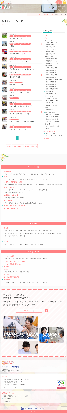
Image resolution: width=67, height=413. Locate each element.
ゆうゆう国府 (39, 244)
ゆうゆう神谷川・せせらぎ (13, 233)
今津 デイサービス (51, 44)
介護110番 (8, 398)
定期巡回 (47, 107)
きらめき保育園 (42, 282)
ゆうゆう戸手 (9, 230)
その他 (47, 128)
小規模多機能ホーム (11, 184)
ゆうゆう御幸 (56, 233)
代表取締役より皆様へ (12, 272)
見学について (25, 174)
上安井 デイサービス (51, 42)
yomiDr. (7, 401)
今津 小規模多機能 (51, 70)
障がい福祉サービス (10, 200)
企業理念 (8, 258)
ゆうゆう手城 (9, 236)
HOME (9, 146)
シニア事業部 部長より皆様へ (20, 258)
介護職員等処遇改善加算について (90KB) (17, 379)
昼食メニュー (55, 133)
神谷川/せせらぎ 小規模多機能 (54, 79)
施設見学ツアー (22, 197)
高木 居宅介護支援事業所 (52, 116)
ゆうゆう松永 (47, 233)
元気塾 (7, 197)
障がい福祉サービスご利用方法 (15, 203)
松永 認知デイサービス (52, 61)
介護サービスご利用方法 (13, 174)
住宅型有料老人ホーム (46, 190)
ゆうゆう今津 (28, 230)
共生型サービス (37, 203)
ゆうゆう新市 (27, 233)
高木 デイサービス (51, 54)
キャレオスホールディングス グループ (35, 408)
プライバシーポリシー (11, 387)
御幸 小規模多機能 (51, 86)
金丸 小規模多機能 (51, 84)
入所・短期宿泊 (9, 187)
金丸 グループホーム (51, 102)
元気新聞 (47, 133)
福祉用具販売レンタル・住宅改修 (14, 205)
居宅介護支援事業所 (50, 112)
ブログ (11, 36)
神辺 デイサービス (26, 36)
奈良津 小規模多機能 (51, 75)
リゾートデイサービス (12, 179)
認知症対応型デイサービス (37, 179)
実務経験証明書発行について (13, 382)
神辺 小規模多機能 (51, 82)
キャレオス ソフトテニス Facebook (15, 384)
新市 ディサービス (51, 49)
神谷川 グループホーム (52, 100)
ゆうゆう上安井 (48, 230)
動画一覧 (46, 138)
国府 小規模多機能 (51, 72)
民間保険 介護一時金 (37, 174)
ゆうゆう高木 (9, 244)
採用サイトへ (29, 311)
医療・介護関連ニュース (16, 396)
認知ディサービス (50, 56)
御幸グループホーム (51, 105)
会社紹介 (7, 269)
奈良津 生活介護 (50, 126)
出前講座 (13, 197)
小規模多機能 (48, 66)
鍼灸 (58, 126)
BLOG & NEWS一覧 (18, 146)
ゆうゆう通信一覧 (14, 261)
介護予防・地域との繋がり (12, 195)
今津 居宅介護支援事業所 (52, 121)
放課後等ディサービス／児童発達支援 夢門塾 (20, 282)
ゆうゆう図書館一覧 (31, 146)
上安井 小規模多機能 (51, 68)
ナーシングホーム (32, 190)
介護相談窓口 (8, 171)
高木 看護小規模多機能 (52, 89)
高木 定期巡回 (49, 109)
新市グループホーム (51, 98)
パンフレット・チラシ (51, 135)
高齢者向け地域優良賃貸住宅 (14, 192)
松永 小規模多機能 (51, 77)
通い (5, 176)
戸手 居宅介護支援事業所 (52, 114)
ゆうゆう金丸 (37, 230)
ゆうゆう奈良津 (37, 233)
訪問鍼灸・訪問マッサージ (12, 208)
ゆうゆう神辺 (18, 230)
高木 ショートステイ (51, 93)
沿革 (28, 272)
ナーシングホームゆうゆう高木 (24, 244)
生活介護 (47, 124)
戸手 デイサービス (51, 47)
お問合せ (58, 2)
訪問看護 (58, 184)
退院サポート (49, 174)
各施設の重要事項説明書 (11, 277)
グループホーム (49, 96)
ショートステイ (49, 91)
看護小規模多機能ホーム (26, 184)
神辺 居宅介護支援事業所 (52, 119)
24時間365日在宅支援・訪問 (13, 182)
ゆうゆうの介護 (9, 256)
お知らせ (46, 36)
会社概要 (23, 272)
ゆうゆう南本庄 (19, 236)
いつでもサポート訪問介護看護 (45, 184)
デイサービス (17, 36)
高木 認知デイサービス (52, 63)
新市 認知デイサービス (52, 58)
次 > (26, 138)
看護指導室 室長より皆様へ (40, 258)
